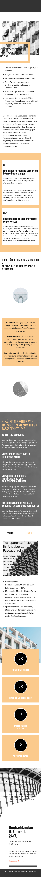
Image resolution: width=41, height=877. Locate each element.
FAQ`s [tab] (29, 532)
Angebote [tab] (11, 532)
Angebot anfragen (16, 861)
